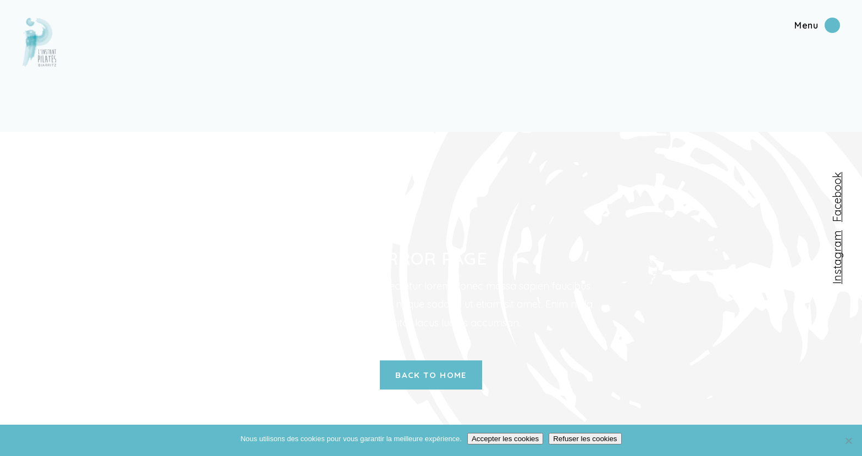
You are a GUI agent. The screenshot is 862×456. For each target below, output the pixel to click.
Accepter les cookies (505, 439)
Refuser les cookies (585, 439)
